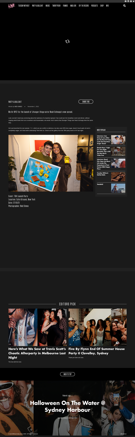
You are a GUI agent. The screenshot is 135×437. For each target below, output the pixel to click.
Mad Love (73, 6)
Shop (102, 6)
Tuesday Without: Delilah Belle (102, 175)
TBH (31, 129)
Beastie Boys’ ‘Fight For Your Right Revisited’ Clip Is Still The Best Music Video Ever (104, 153)
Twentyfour (56, 6)
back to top (67, 376)
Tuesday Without (24, 6)
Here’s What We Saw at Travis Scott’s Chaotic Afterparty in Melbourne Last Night (37, 355)
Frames (65, 6)
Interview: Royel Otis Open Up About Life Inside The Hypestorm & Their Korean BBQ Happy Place (103, 165)
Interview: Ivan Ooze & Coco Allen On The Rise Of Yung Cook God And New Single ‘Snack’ (104, 141)
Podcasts (94, 6)
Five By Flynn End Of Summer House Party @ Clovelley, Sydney (97, 353)
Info (107, 6)
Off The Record (84, 6)
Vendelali (100, 186)
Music (48, 6)
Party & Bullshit (37, 6)
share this (85, 103)
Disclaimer (124, 435)
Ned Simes (18, 108)
